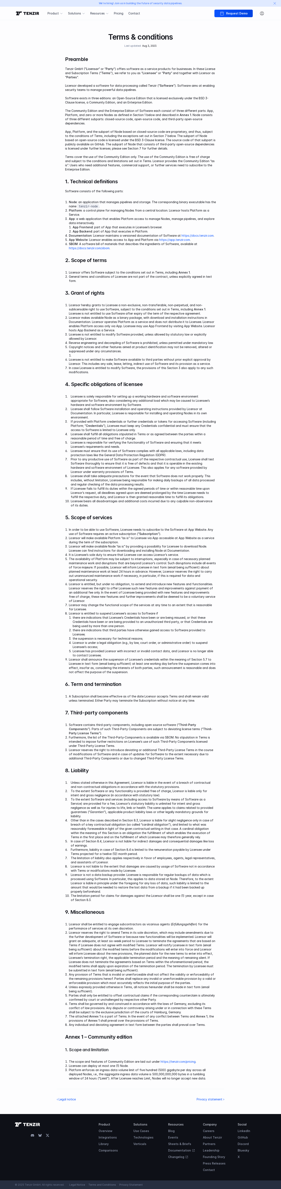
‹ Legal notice (66, 1099)
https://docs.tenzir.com (198, 235)
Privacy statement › (210, 1099)
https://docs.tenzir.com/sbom (89, 248)
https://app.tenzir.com (174, 239)
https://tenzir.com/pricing (178, 1061)
